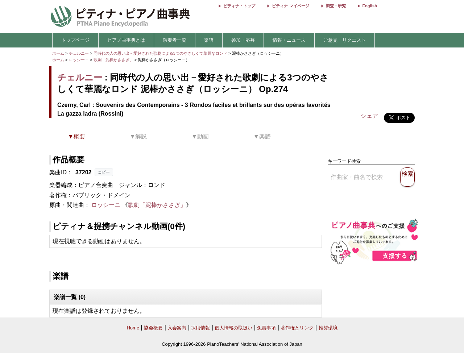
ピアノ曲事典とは (126, 40)
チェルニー (79, 53)
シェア (369, 116)
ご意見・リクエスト (344, 40)
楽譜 (209, 40)
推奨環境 (328, 328)
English (369, 6)
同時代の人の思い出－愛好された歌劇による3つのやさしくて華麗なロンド (161, 53)
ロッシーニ (79, 60)
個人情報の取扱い (233, 328)
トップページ (75, 40)
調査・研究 (336, 6)
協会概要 (153, 328)
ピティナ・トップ (239, 6)
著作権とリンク (297, 328)
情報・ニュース (289, 40)
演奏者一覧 (174, 40)
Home (133, 328)
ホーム (58, 53)
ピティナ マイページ (290, 6)
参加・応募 (243, 40)
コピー (104, 172)
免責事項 (266, 328)
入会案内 (176, 328)
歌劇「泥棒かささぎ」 (114, 60)
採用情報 (200, 328)
